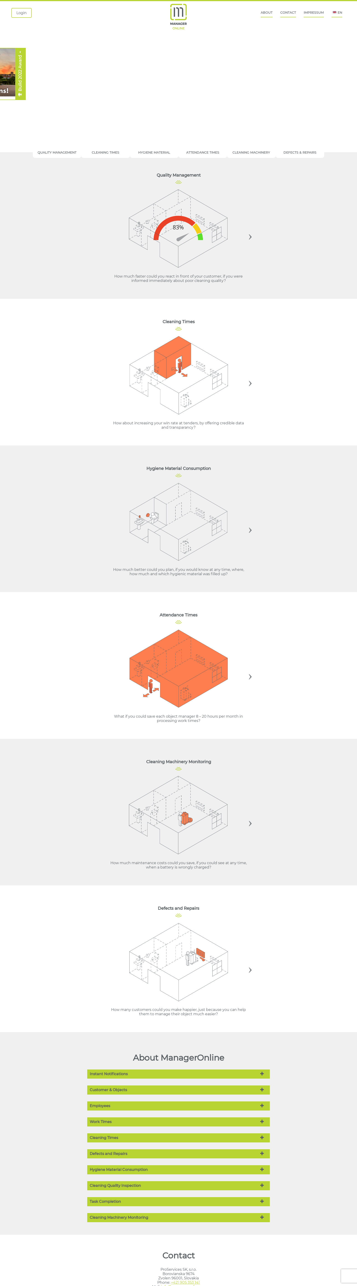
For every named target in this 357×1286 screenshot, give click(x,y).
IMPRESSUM (314, 12)
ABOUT (267, 12)
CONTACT (288, 12)
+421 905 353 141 (185, 1282)
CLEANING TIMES (105, 152)
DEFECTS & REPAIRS (299, 152)
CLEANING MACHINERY (251, 152)
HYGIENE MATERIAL (154, 152)
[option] (178, 236)
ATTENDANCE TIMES (202, 152)
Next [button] (250, 236)
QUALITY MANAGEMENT (57, 152)
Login (21, 13)
